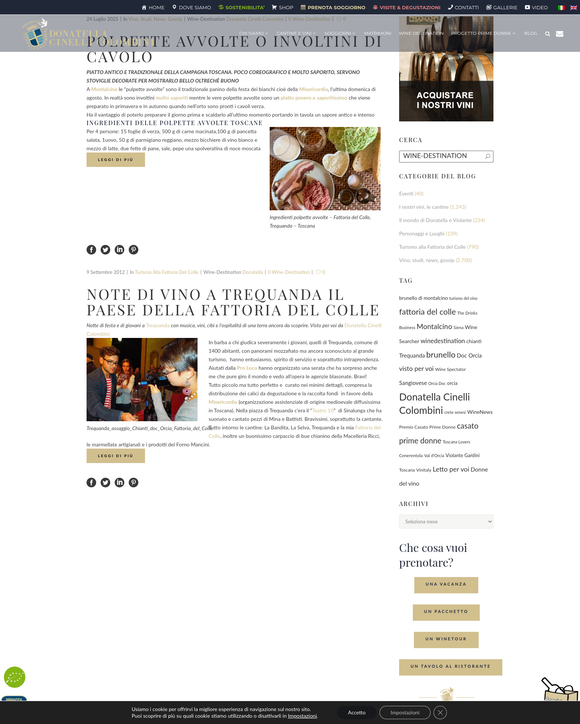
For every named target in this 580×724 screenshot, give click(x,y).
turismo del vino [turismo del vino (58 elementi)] (463, 298)
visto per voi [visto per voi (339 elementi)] (416, 368)
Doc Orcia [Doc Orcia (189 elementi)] (469, 355)
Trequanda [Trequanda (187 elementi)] (412, 355)
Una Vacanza (446, 583)
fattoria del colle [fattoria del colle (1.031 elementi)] (427, 311)
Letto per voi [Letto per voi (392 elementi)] (451, 469)
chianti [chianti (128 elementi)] (474, 341)
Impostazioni (302, 716)
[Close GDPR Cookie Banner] (440, 712)
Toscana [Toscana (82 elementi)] (407, 470)
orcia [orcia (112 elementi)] (452, 383)
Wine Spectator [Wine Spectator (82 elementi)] (450, 369)
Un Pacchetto (446, 611)
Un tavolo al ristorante (451, 666)
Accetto (356, 712)
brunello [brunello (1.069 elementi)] (440, 354)
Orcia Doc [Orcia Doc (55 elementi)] (437, 383)
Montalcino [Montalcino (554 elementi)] (434, 326)
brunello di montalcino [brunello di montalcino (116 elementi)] (423, 298)
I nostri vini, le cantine (424, 207)
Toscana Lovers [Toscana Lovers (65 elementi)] (456, 441)
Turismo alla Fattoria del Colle (166, 272)
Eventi (406, 193)
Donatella (253, 272)
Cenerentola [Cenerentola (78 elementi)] (411, 455)
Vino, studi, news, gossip (427, 260)
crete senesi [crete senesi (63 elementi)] (455, 412)
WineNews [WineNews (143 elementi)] (480, 412)
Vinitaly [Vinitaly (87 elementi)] (423, 470)
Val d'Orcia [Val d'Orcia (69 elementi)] (434, 455)
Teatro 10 (323, 410)
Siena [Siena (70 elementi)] (458, 327)
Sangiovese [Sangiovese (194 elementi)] (413, 382)
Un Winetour (446, 638)
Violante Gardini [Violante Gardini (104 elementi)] (463, 455)
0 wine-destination (289, 272)
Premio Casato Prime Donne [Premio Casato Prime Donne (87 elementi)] (427, 427)
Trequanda (157, 325)
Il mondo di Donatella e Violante (435, 220)
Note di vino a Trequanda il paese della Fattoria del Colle (233, 301)
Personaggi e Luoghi (422, 233)
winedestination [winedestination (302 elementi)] (443, 341)
